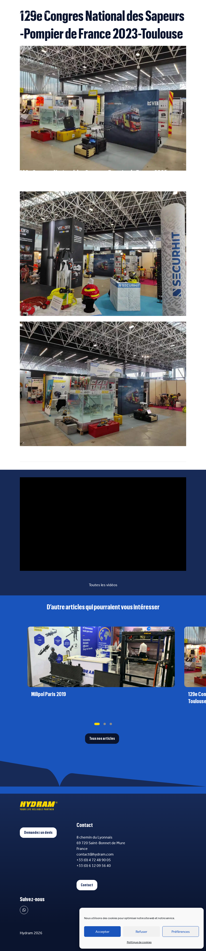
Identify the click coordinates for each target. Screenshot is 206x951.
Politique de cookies (139, 942)
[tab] (97, 724)
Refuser (141, 931)
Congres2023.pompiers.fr (41, 188)
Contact (87, 885)
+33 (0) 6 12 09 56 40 (94, 865)
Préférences (181, 931)
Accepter (102, 931)
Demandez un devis (38, 833)
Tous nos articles (102, 738)
